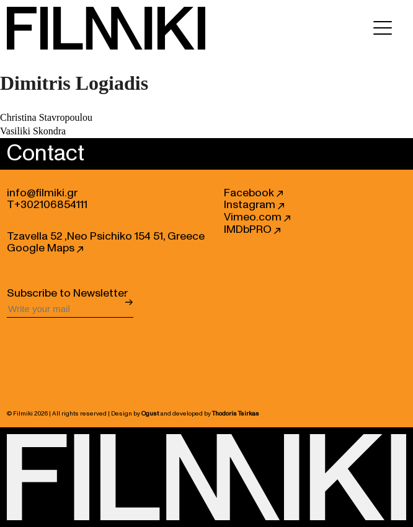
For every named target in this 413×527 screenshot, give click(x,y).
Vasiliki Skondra (33, 131)
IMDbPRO (252, 229)
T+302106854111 (47, 205)
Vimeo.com (257, 217)
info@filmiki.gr (42, 193)
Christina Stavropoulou (46, 117)
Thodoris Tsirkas (235, 414)
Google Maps (45, 248)
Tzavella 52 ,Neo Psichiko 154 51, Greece (106, 236)
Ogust (150, 414)
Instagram (254, 205)
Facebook (253, 193)
